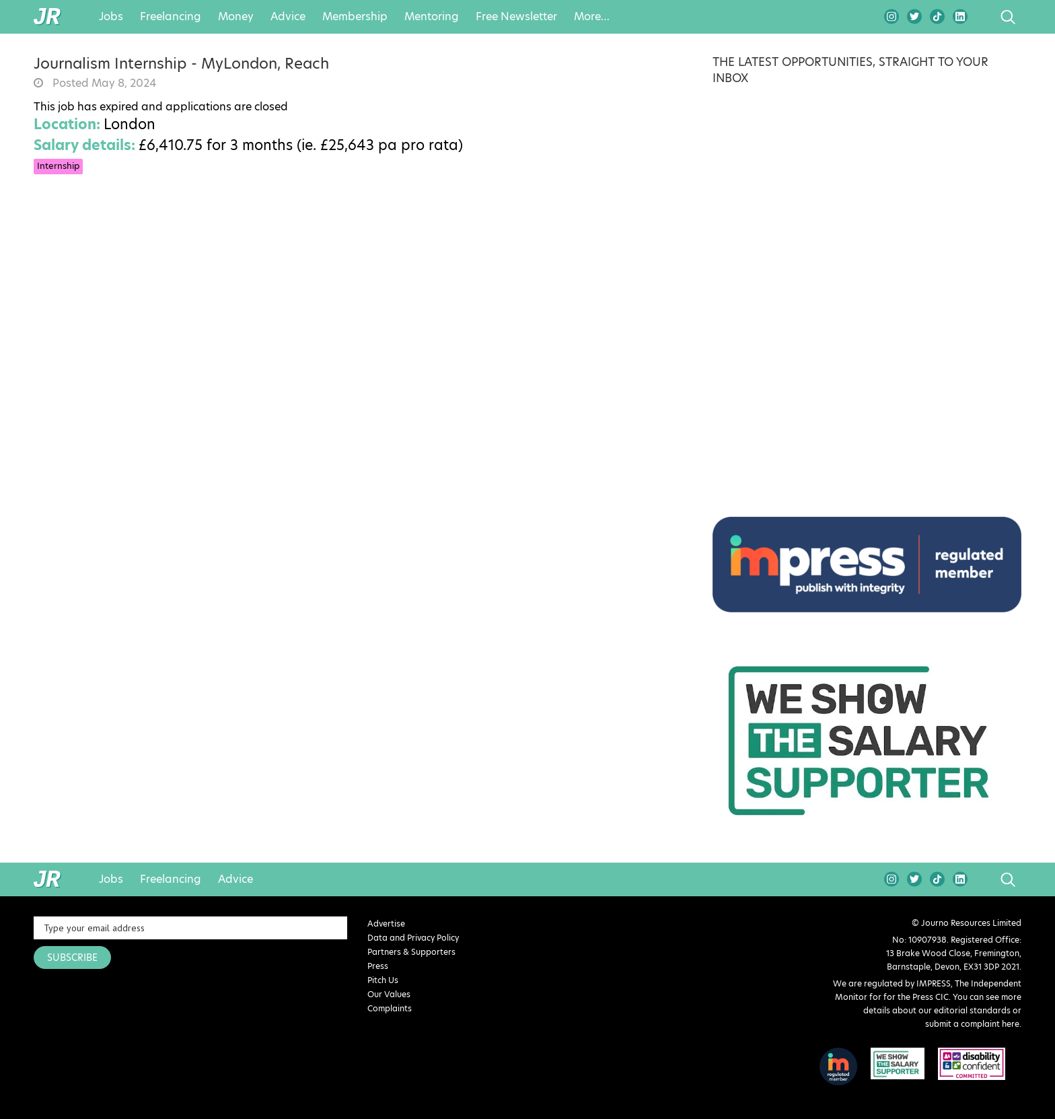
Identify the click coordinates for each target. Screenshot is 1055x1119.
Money (236, 17)
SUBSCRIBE (72, 957)
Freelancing (170, 17)
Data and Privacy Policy (413, 937)
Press (377, 966)
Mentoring (431, 17)
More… (592, 17)
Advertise (386, 923)
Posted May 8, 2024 (103, 83)
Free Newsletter (516, 17)
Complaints (389, 1008)
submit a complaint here (972, 1024)
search (982, 17)
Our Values (388, 994)
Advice (287, 17)
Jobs (111, 17)
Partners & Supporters (411, 952)
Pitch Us (382, 980)
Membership (355, 17)
